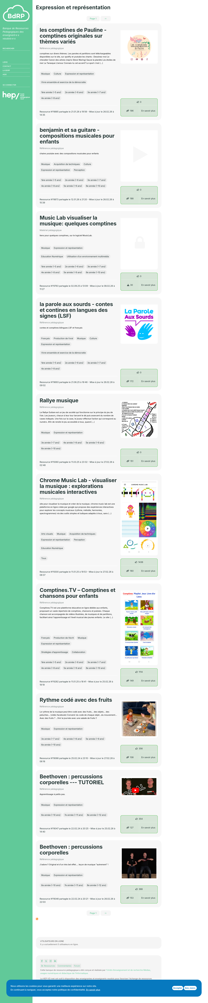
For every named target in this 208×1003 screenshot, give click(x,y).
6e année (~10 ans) (95, 186)
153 (130, 898)
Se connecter (9, 85)
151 (130, 461)
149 (130, 680)
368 (141, 889)
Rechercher (8, 48)
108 (130, 757)
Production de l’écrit (64, 637)
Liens (5, 62)
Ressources (48, 966)
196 (129, 110)
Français (45, 338)
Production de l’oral (63, 338)
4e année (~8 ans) (50, 98)
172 (129, 381)
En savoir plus (148, 110)
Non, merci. (190, 988)
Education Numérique (52, 256)
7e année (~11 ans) (73, 815)
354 (141, 818)
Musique (45, 73)
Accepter (177, 988)
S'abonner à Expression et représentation (37, 919)
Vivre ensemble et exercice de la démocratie (63, 82)
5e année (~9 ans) (73, 186)
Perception (79, 170)
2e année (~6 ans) (74, 92)
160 (130, 571)
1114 (141, 672)
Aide (5, 74)
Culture (57, 73)
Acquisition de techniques (67, 164)
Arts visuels (47, 534)
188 (129, 198)
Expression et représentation (79, 73)
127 (129, 827)
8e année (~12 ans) (96, 815)
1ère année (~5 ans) (51, 92)
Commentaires (64, 966)
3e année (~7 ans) (96, 92)
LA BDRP (6, 70)
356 (141, 748)
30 (130, 285)
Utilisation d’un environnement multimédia (88, 256)
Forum (77, 966)
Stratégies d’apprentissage (54, 652)
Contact (7, 66)
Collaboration (78, 652)
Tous (43, 558)
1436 (140, 562)
